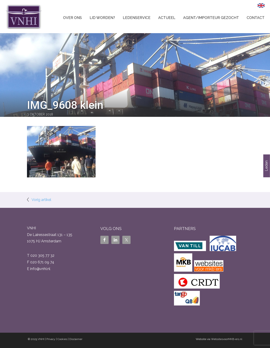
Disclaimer (75, 339)
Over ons (72, 18)
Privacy (50, 339)
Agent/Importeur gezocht (211, 18)
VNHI (41, 339)
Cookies (62, 339)
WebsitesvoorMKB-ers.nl (226, 339)
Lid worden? (102, 18)
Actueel (166, 18)
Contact (256, 18)
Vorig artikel (41, 200)
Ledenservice (136, 18)
